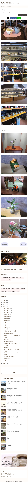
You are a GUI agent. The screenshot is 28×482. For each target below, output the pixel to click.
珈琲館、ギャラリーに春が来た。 (12, 335)
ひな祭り (6, 354)
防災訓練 (6, 347)
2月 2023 (6, 358)
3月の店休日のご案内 (9, 356)
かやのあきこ (8, 291)
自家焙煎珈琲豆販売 (12, 389)
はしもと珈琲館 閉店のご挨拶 (14, 403)
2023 (4, 306)
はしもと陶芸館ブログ (7, 2)
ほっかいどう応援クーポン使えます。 (13, 349)
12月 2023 (7, 308)
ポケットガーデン (19, 277)
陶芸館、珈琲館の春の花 (10, 331)
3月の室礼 (6, 345)
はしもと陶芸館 (22, 15)
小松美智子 (22, 288)
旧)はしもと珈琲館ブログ (7, 474)
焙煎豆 (19, 269)
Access (3, 269)
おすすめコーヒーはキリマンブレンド (13, 343)
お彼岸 (5, 337)
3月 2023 (6, 327)
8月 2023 (6, 316)
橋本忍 (18, 291)
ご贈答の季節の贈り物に (13, 417)
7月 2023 (6, 318)
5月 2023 (6, 323)
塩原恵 (3, 291)
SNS (14, 269)
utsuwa (9, 269)
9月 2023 (6, 314)
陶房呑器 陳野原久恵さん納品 (14, 410)
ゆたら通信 (8, 279)
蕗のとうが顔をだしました (13, 431)
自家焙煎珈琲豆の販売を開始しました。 (17, 396)
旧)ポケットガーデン (6, 476)
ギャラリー (6, 339)
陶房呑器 (3, 288)
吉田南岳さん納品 (8, 333)
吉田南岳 (12, 288)
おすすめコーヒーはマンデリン (11, 352)
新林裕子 (8, 288)
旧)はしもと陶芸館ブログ (7, 473)
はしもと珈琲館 (12, 277)
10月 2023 (7, 312)
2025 (4, 302)
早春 (8, 438)
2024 (4, 304)
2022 (4, 363)
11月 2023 (7, 310)
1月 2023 (6, 360)
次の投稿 (4, 244)
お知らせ (3, 279)
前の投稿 (23, 244)
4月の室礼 (9, 445)
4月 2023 (6, 325)
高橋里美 (13, 291)
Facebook (13, 18)
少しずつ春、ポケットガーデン (14, 424)
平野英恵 (17, 288)
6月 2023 (6, 320)
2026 (4, 300)
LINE (19, 18)
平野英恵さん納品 (8, 341)
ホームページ (4, 471)
